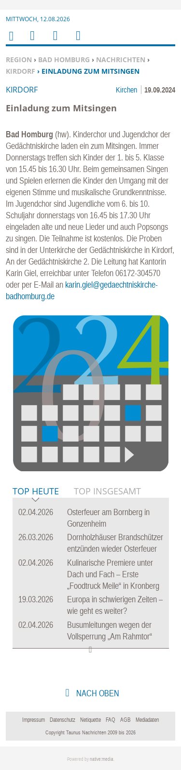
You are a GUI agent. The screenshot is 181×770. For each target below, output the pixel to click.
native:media (101, 759)
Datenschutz (62, 720)
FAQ (110, 720)
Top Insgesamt (107, 491)
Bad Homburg (64, 59)
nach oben (96, 693)
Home (10, 42)
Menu (32, 42)
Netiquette (90, 720)
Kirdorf (20, 71)
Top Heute (36, 492)
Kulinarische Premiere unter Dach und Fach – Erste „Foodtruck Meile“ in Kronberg (113, 574)
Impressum (33, 720)
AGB (125, 720)
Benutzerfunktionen (77, 42)
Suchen (53, 42)
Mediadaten (147, 720)
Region (19, 59)
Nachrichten (120, 59)
